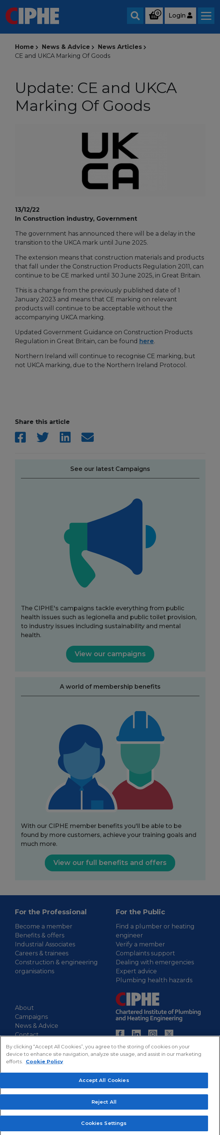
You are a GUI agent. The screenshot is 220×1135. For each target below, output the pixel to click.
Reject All (104, 1110)
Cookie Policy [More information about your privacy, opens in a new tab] (44, 1070)
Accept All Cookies (104, 1089)
